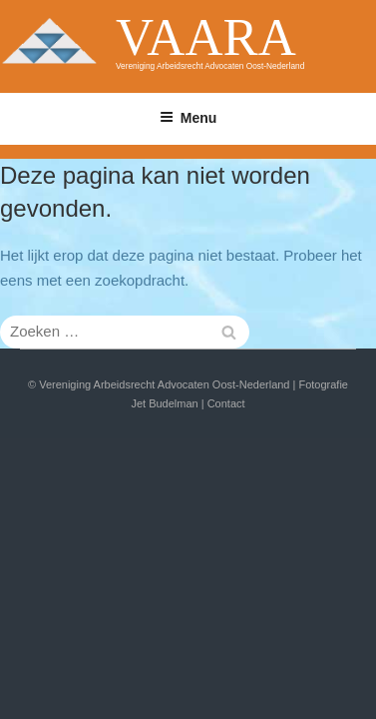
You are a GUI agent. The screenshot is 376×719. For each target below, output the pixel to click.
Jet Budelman (164, 403)
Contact (226, 403)
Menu (188, 118)
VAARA (206, 37)
